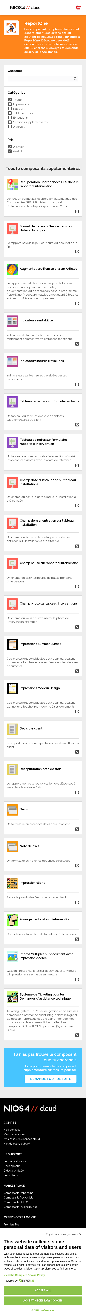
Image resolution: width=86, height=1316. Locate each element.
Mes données (12, 1129)
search (75, 79)
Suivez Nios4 (11, 1175)
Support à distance (15, 1161)
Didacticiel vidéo (14, 1170)
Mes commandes (14, 1134)
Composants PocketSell (18, 1197)
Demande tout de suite (50, 1079)
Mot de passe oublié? (17, 1143)
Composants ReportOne (18, 1192)
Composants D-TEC (16, 1202)
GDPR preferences (43, 1310)
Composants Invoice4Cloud (21, 1206)
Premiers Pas (11, 1224)
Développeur (12, 1165)
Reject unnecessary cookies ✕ (63, 1234)
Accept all (43, 1290)
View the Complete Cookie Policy (24, 1275)
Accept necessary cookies (43, 1300)
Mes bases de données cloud (22, 1139)
